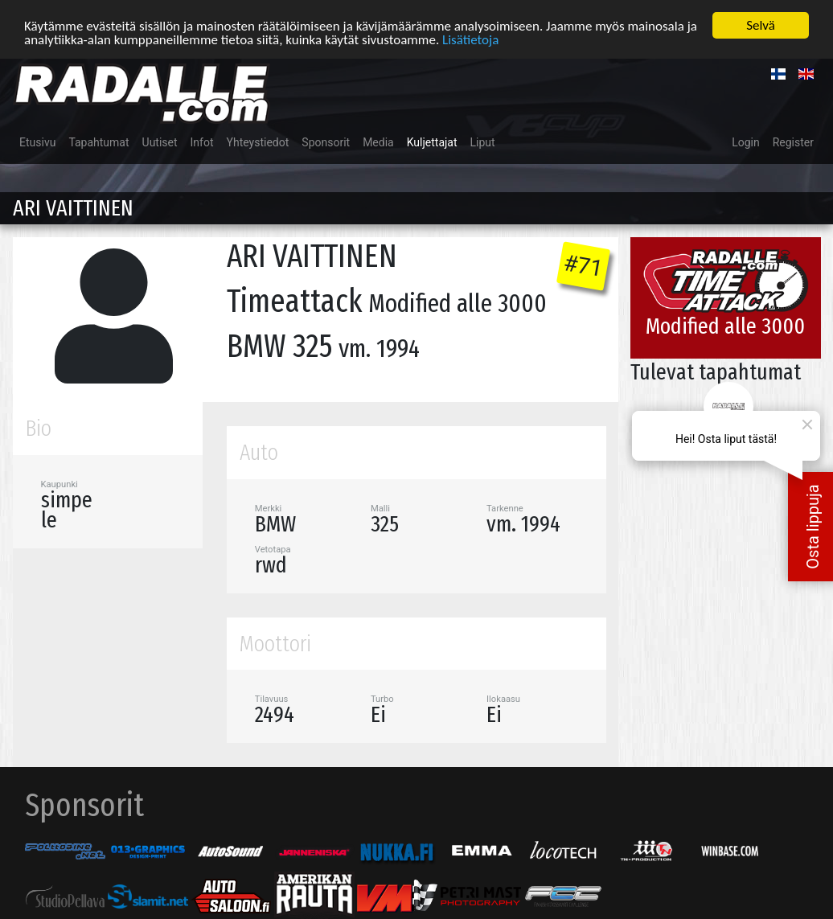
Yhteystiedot (258, 141)
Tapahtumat (98, 141)
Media (378, 141)
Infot (202, 141)
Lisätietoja (470, 38)
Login (746, 141)
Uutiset (160, 141)
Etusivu (37, 141)
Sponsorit (326, 141)
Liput (482, 141)
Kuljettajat (432, 141)
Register (793, 141)
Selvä (760, 24)
